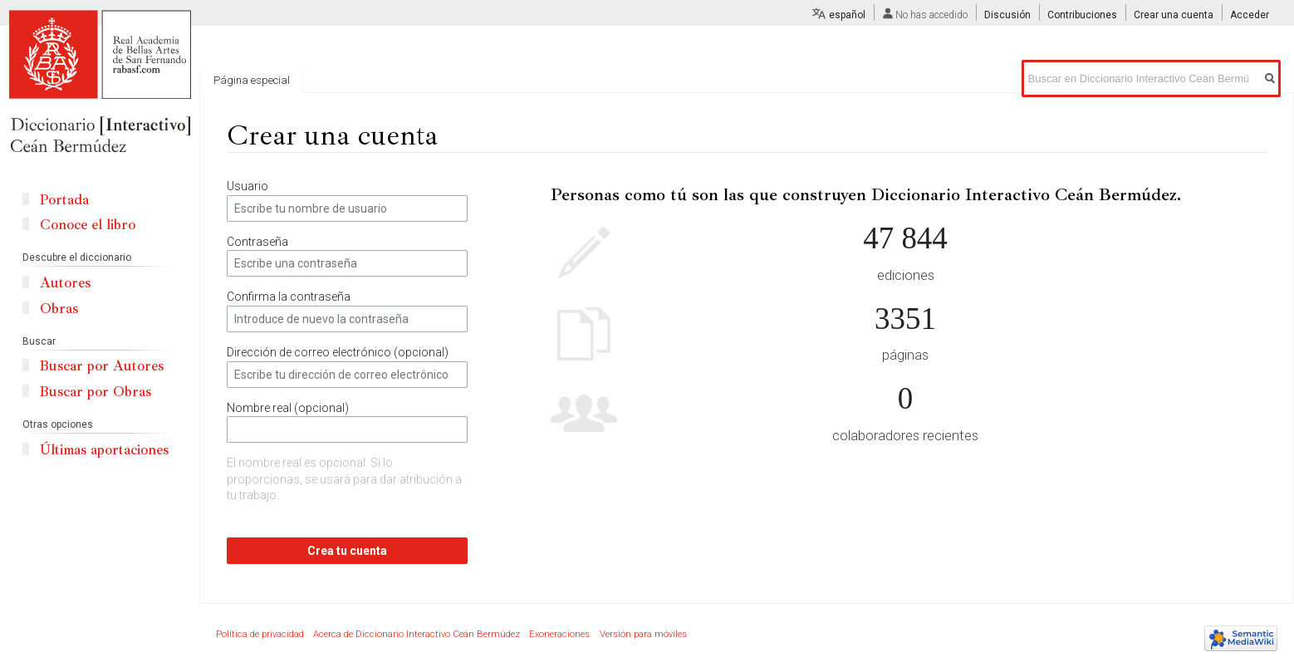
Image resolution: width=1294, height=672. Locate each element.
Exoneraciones (559, 634)
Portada (64, 200)
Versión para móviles (643, 634)
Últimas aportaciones (104, 450)
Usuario (247, 186)
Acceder (1249, 15)
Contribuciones (1082, 15)
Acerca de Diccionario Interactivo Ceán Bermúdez (416, 634)
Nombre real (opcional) (288, 407)
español (847, 15)
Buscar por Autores (102, 366)
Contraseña (257, 241)
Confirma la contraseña (288, 296)
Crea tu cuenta (347, 550)
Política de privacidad (260, 634)
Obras (59, 309)
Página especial (251, 80)
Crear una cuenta (1173, 15)
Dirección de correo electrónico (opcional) (337, 352)
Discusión (1007, 15)
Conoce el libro (87, 225)
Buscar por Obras (95, 392)
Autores (65, 283)
